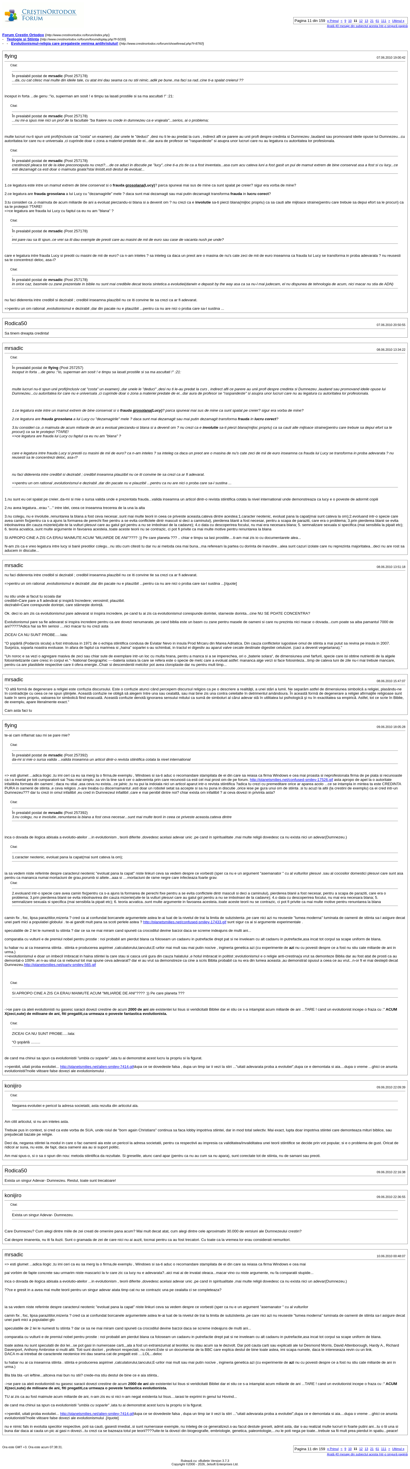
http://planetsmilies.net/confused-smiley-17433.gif (184, 922)
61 (377, 20)
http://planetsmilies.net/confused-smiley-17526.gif (291, 779)
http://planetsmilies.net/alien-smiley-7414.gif (97, 1066)
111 (383, 20)
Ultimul (398, 20)
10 (350, 20)
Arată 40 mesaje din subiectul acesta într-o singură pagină (367, 26)
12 (360, 20)
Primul (333, 20)
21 (372, 20)
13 (366, 20)
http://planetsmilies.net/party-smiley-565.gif (60, 965)
